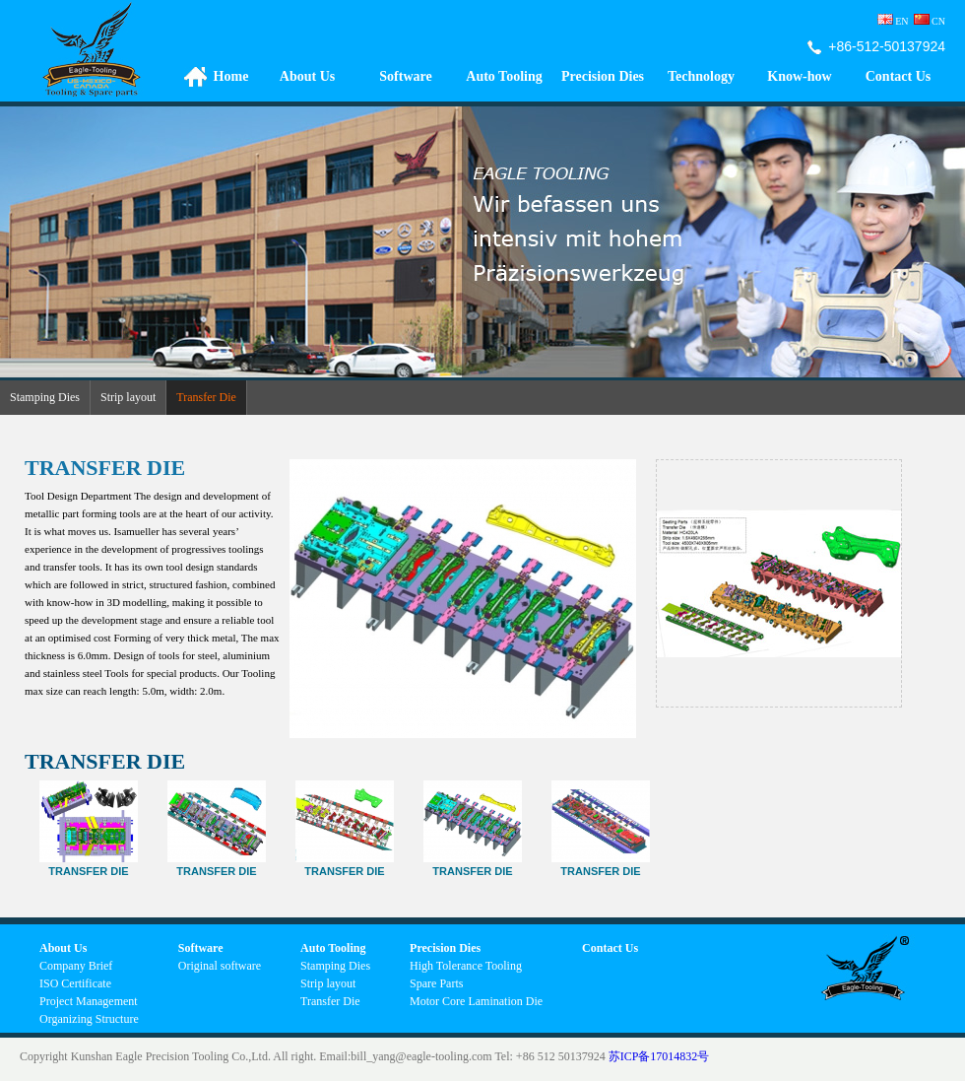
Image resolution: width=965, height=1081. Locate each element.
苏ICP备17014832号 (659, 1056)
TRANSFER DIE (600, 864)
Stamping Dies (45, 397)
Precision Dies (602, 76)
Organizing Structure (89, 1019)
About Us (307, 76)
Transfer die (472, 864)
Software (405, 76)
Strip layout (128, 397)
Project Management (88, 1001)
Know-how (799, 76)
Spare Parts (436, 983)
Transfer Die (206, 397)
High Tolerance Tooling (466, 966)
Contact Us (899, 76)
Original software (219, 966)
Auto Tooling (504, 76)
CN (938, 21)
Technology (701, 76)
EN (893, 21)
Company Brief (75, 966)
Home (231, 76)
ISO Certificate (75, 983)
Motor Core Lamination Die (476, 1001)
